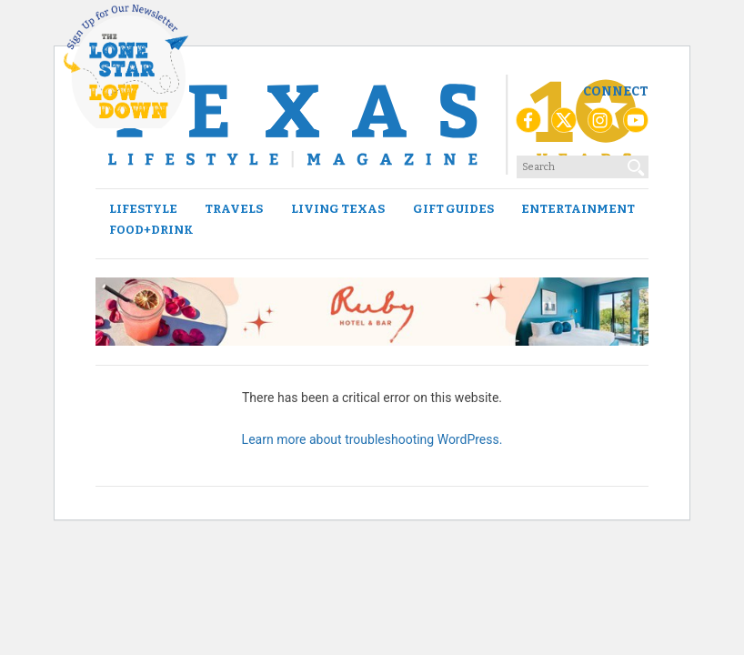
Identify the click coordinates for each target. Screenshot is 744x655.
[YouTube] (635, 125)
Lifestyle (143, 209)
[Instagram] (600, 125)
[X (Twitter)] (564, 125)
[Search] (636, 164)
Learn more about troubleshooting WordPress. (372, 439)
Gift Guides (453, 209)
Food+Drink (151, 230)
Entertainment (578, 209)
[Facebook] (528, 125)
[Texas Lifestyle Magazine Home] (372, 125)
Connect (615, 91)
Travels (234, 209)
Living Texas (338, 209)
